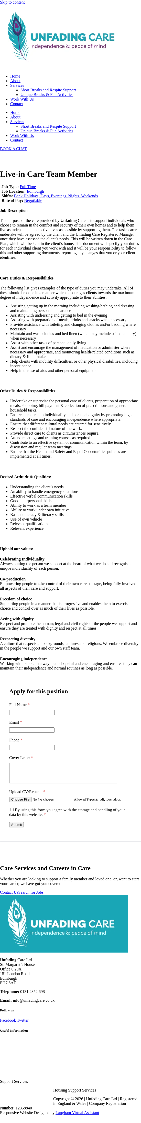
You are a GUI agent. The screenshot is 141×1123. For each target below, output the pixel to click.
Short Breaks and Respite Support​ (48, 90)
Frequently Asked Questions (23, 1049)
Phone (16, 740)
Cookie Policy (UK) (16, 1067)
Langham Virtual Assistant (77, 1116)
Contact (16, 104)
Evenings (58, 196)
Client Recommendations (20, 1053)
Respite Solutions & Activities (25, 1076)
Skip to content (12, 2)
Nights (73, 196)
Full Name (19, 705)
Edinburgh (35, 191)
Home (15, 76)
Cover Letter (21, 757)
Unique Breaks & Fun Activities (46, 94)
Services (17, 85)
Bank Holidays (26, 196)
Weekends (89, 196)
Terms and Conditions (18, 1058)
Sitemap (6, 1072)
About (15, 81)
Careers (6, 1044)
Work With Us (22, 99)
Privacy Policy (12, 1063)
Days (44, 196)
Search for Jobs (31, 896)
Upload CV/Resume (27, 795)
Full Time (28, 187)
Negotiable (33, 200)
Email (15, 722)
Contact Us (9, 896)
